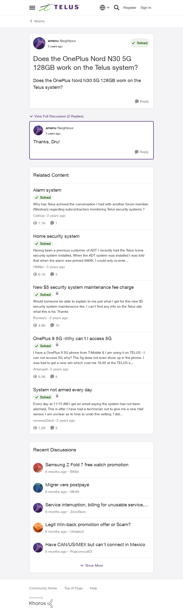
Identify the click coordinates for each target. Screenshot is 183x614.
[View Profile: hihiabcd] (38, 527)
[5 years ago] (59, 369)
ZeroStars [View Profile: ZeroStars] (78, 511)
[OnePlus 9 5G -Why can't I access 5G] (91, 357)
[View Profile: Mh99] (38, 488)
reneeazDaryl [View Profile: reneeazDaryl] (43, 420)
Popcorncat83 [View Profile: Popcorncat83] (81, 551)
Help (93, 588)
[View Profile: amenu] (39, 43)
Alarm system (47, 190)
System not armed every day (62, 389)
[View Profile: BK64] (38, 468)
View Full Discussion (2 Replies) (56, 116)
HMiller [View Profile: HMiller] (38, 266)
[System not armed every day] (91, 408)
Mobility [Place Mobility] (37, 21)
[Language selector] (105, 7)
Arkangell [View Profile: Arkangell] (40, 369)
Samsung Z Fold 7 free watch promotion (87, 464)
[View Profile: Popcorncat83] (38, 547)
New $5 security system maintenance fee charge (83, 287)
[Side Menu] (32, 7)
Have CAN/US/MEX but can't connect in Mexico (95, 544)
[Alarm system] (91, 206)
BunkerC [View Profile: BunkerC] (40, 318)
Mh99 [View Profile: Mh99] (74, 491)
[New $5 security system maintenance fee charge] (91, 306)
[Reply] (142, 101)
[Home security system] (91, 255)
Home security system (56, 236)
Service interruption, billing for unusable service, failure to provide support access (94, 505)
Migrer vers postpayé (67, 484)
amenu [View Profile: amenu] (53, 41)
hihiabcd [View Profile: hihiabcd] (76, 531)
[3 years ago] (55, 266)
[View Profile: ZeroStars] (38, 508)
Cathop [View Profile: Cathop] (38, 215)
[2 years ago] (55, 215)
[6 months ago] (56, 471)
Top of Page (73, 588)
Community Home (43, 588)
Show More (91, 565)
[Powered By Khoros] (91, 602)
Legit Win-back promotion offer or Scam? (88, 524)
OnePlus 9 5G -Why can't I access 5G (72, 338)
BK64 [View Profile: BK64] (74, 471)
